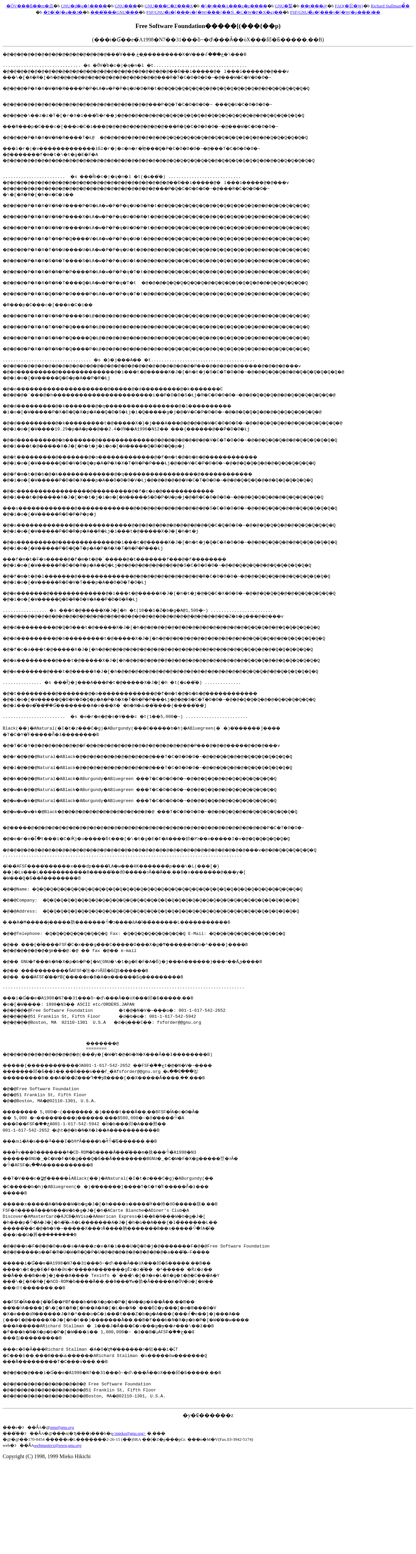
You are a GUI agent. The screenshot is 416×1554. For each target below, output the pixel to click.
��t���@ (313, 5)
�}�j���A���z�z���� (234, 5)
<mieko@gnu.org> (129, 1522)
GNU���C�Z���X (169, 5)
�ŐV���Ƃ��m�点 (29, 5)
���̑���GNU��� (114, 12)
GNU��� (126, 5)
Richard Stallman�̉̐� (390, 5)
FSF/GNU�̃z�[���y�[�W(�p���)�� (335, 12)
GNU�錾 (284, 5)
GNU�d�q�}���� (84, 5)
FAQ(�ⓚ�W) (349, 5)
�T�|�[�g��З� (63, 12)
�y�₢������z (208, 1504)
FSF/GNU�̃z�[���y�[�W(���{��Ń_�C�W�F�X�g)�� (214, 12)
